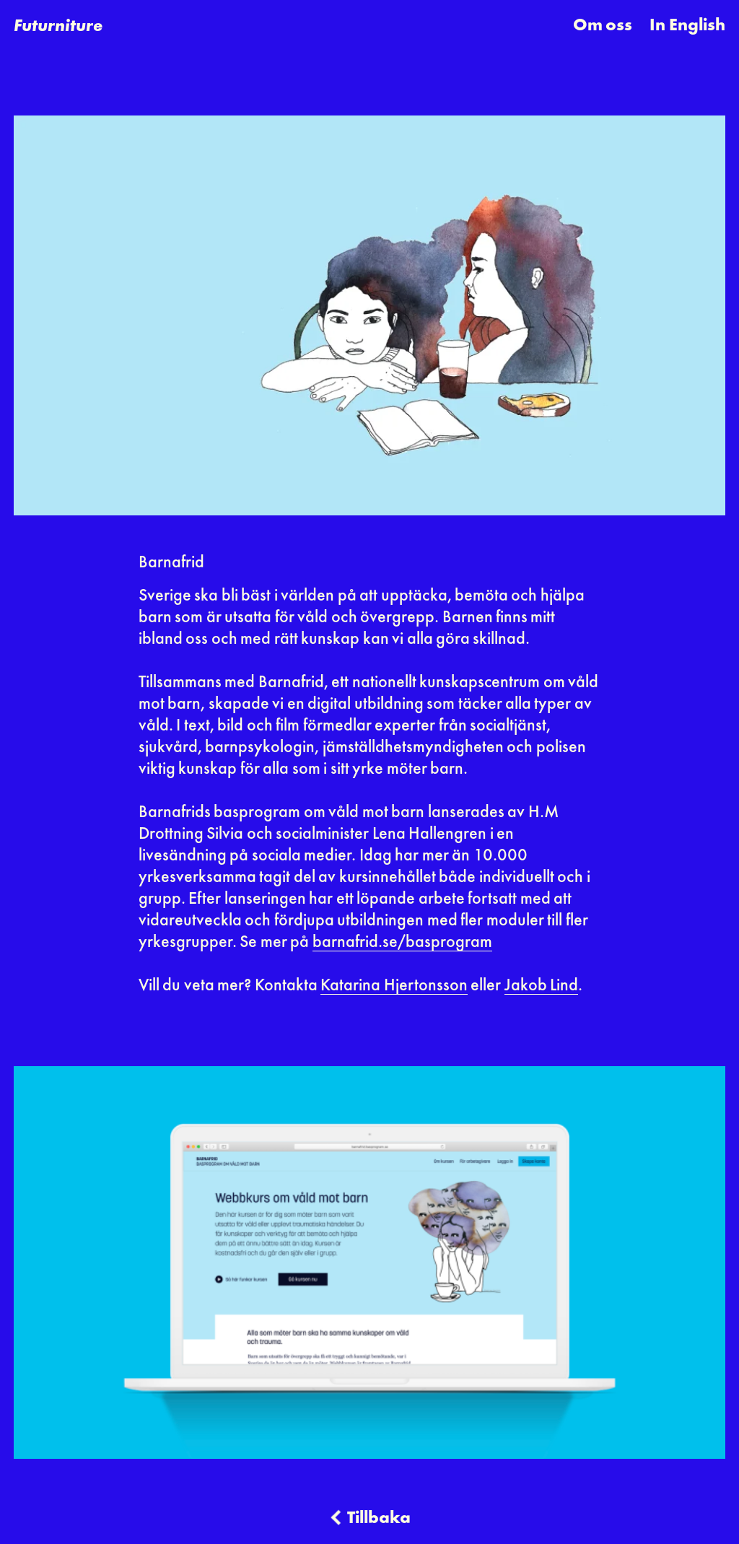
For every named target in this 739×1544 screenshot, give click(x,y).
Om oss (602, 25)
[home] (58, 26)
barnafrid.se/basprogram (402, 943)
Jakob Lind (541, 986)
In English (687, 25)
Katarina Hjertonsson (393, 986)
